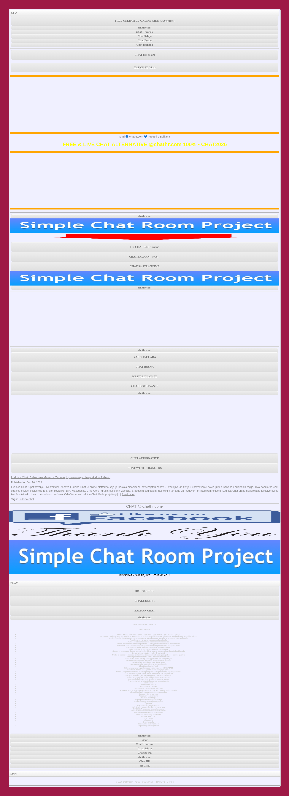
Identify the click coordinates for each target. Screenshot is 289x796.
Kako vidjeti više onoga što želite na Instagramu (148, 649)
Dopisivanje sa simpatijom (148, 724)
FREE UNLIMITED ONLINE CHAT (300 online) (144, 20)
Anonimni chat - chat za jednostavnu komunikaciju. (148, 681)
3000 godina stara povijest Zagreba (148, 688)
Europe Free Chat (148, 716)
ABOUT (138, 782)
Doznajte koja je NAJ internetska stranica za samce (148, 679)
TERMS (169, 782)
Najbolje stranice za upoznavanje (148, 700)
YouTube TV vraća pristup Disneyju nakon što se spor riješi (148, 659)
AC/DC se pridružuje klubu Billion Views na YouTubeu (148, 677)
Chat (145, 739)
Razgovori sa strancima (148, 696)
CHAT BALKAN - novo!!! (144, 256)
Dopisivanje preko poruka (148, 726)
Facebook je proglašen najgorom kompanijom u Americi (148, 660)
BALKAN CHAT (144, 610)
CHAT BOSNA (145, 366)
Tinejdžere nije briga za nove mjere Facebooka (148, 640)
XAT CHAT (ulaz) (144, 67)
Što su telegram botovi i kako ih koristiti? (148, 653)
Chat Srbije (145, 36)
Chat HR (144, 761)
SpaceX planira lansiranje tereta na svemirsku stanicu (148, 657)
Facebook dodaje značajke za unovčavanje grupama (148, 670)
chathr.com (144, 27)
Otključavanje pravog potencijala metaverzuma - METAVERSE (148, 668)
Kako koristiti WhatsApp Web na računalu (148, 662)
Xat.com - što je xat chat (148, 694)
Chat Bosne (145, 40)
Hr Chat (145, 765)
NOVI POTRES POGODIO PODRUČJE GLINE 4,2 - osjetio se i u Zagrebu (148, 690)
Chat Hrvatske (145, 31)
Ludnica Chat (26, 499)
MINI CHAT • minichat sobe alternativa (148, 709)
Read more (128, 494)
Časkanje (148, 703)
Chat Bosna (148, 718)
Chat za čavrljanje (148, 698)
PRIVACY (159, 782)
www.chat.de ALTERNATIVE (148, 705)
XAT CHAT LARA (144, 357)
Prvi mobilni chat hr (148, 685)
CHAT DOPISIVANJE (144, 386)
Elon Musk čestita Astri (148, 666)
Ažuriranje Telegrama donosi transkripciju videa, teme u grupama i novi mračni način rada (148, 651)
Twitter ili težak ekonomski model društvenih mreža (148, 642)
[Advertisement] (144, 104)
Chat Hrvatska (148, 722)
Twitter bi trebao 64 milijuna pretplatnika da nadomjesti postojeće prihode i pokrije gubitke (148, 655)
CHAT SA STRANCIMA (145, 266)
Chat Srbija (148, 720)
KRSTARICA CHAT (144, 376)
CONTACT (148, 782)
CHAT (15, 12)
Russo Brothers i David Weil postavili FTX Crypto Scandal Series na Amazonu (148, 644)
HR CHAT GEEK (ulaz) (144, 246)
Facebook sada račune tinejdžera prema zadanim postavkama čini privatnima (148, 646)
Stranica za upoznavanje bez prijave (148, 701)
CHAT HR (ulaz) (145, 54)
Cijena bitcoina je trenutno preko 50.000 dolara (148, 692)
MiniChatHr (148, 683)
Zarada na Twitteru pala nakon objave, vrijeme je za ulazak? (148, 675)
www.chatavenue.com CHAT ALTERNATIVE (148, 711)
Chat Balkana (144, 44)
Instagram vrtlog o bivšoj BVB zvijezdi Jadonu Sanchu (148, 647)
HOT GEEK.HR (145, 591)
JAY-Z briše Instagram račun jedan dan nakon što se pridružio (148, 673)
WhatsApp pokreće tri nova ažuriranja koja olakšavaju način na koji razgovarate (148, 672)
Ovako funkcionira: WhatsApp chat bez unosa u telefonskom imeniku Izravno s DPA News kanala (148, 638)
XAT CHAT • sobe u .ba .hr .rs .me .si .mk (148, 707)
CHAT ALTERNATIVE (145, 458)
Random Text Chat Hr (148, 687)
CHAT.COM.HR (145, 600)
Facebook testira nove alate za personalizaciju (148, 664)
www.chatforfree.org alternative (148, 714)
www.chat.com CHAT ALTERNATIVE (148, 713)
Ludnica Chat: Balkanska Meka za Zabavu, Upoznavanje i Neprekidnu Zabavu (60, 477)
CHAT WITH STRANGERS (145, 467)
